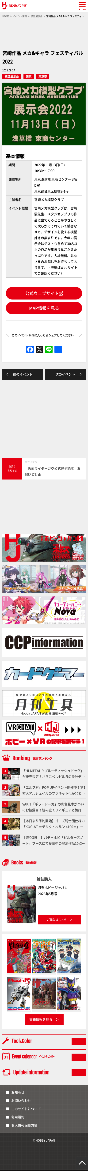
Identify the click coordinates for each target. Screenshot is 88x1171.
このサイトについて (26, 1108)
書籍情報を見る (40, 1019)
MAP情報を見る (44, 308)
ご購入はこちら (57, 920)
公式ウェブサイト (44, 293)
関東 (28, 76)
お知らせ (17, 1092)
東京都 (42, 76)
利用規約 (17, 1117)
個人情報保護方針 (24, 1125)
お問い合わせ (21, 1100)
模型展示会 (12, 76)
